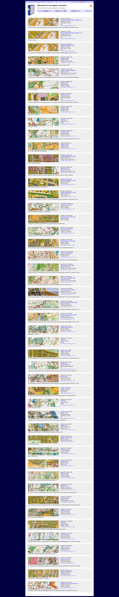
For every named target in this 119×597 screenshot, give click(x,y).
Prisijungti (49, 1)
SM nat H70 (63, 376)
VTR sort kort (64, 473)
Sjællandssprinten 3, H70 (68, 156)
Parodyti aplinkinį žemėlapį (65, 25)
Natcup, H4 (63, 413)
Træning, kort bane (66, 205)
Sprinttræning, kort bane (67, 217)
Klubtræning (64, 461)
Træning (62, 120)
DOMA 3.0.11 (91, 1)
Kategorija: (46, 10)
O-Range (63, 522)
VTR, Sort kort (64, 534)
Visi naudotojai (74, 1)
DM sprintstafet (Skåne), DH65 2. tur (71, 33)
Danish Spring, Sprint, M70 (68, 315)
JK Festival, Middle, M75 (67, 278)
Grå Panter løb (64, 132)
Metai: (57, 10)
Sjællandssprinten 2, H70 (68, 180)
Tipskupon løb (64, 498)
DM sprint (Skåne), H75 (67, 45)
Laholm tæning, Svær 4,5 (68, 70)
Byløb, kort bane (65, 351)
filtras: (65, 10)
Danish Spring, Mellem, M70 (68, 302)
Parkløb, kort (64, 83)
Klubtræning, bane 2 (66, 327)
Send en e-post (48, 594)
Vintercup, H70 (64, 449)
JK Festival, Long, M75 (67, 265)
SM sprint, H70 (64, 168)
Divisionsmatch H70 (66, 229)
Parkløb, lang (64, 58)
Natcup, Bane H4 (65, 559)
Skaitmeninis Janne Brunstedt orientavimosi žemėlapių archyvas (36, 1)
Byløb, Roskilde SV (66, 571)
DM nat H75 (63, 363)
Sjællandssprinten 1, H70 (68, 192)
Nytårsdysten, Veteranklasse (69, 583)
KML (74, 25)
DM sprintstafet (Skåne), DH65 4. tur (71, 20)
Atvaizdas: (74, 10)
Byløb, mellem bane (66, 437)
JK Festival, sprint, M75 (67, 290)
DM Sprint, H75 (65, 95)
